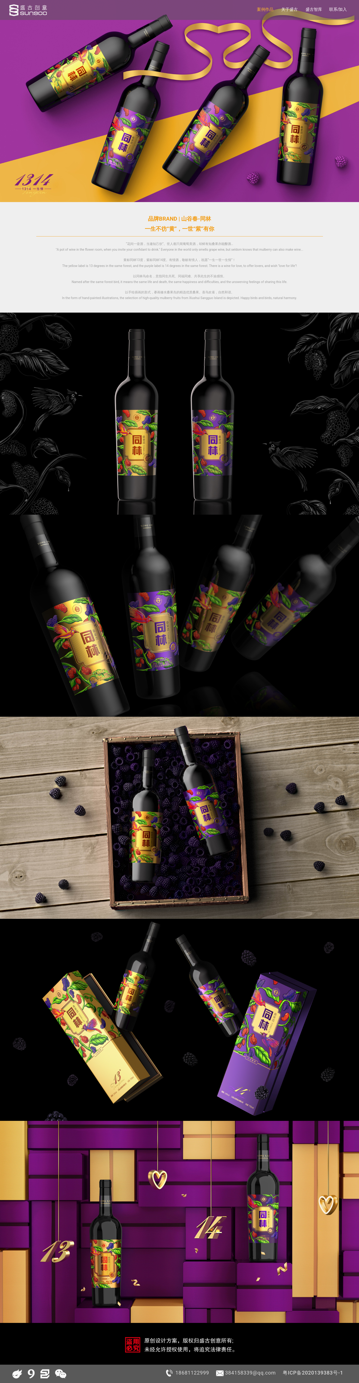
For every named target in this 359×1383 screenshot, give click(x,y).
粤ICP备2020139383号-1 (313, 1373)
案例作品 (265, 9)
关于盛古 (289, 9)
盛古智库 (314, 9)
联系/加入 (338, 9)
